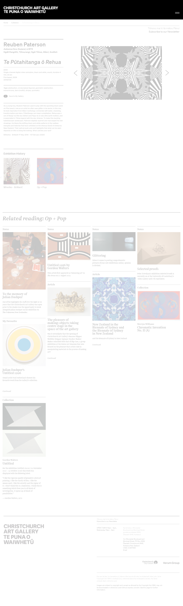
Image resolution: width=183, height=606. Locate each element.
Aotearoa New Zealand (15, 49)
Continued (7, 391)
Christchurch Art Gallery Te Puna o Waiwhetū (31, 9)
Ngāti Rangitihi (11, 52)
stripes (28, 90)
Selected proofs (148, 268)
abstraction (12, 88)
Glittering (99, 255)
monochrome (9, 90)
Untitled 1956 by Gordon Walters (58, 266)
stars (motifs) (20, 90)
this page (146, 587)
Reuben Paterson (25, 44)
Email (125, 550)
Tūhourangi (24, 52)
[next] (65, 177)
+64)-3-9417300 (130, 548)
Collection (15, 22)
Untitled (19, 462)
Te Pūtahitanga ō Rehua (30, 22)
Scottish (53, 52)
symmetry (36, 90)
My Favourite (10, 321)
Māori (46, 52)
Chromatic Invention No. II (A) (153, 327)
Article (51, 284)
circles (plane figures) (26, 88)
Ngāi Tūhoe (36, 52)
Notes (6, 229)
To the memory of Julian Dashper (15, 295)
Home (6, 22)
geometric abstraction (44, 88)
